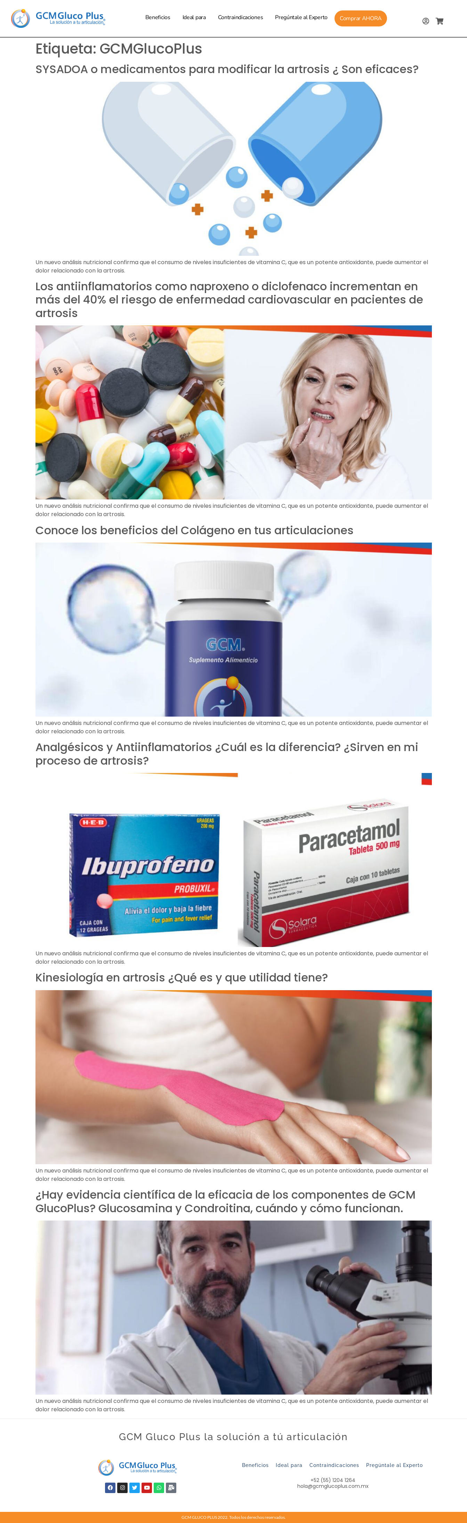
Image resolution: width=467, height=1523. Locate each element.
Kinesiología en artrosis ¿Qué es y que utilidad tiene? (183, 977)
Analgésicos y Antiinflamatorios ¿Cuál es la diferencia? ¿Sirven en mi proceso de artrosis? (226, 753)
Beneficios (157, 17)
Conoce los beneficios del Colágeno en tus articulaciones (194, 530)
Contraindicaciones (240, 17)
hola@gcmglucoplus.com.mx (333, 1486)
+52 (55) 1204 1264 (333, 1480)
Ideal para (194, 17)
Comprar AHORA (361, 18)
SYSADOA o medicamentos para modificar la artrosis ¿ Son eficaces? (227, 69)
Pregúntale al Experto (301, 17)
